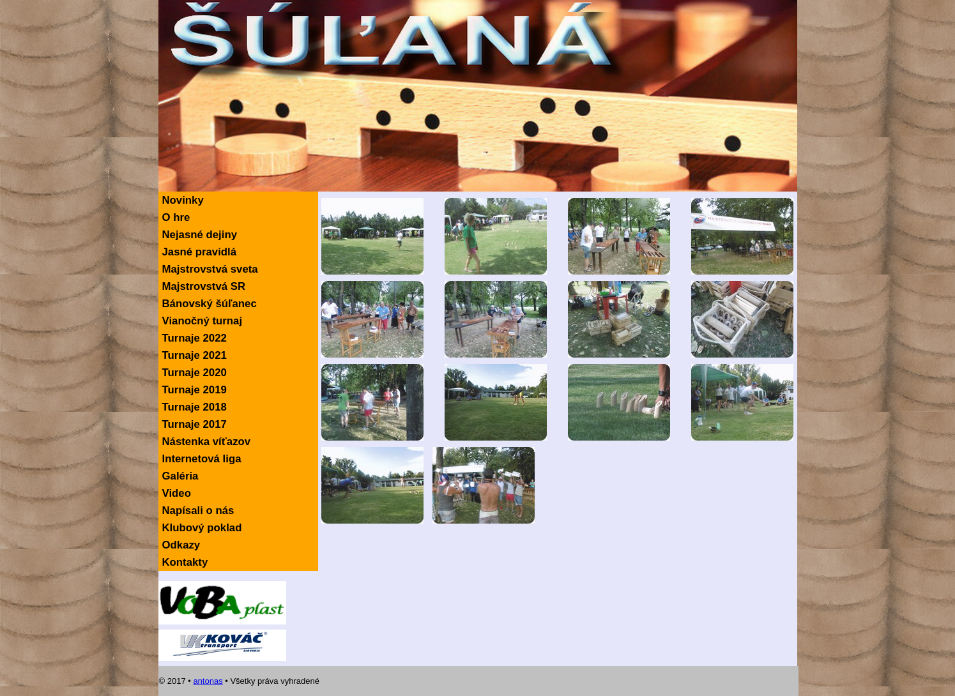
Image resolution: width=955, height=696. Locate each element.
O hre (176, 217)
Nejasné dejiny (200, 235)
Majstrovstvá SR (204, 286)
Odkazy (181, 545)
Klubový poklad (202, 528)
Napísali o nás (198, 510)
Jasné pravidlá (199, 252)
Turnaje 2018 (194, 407)
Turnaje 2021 (194, 355)
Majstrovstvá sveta (210, 269)
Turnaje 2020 (194, 373)
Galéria (180, 476)
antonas (207, 681)
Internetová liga (201, 459)
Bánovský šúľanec (209, 304)
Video (176, 493)
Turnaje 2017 (194, 424)
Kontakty (185, 562)
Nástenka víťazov (206, 441)
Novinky (183, 200)
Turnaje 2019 (194, 390)
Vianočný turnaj (202, 321)
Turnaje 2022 (194, 338)
